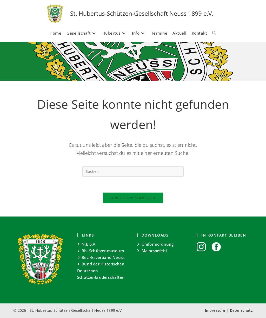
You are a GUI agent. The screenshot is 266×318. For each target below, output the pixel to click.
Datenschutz (241, 310)
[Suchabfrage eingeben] (133, 171)
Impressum (215, 310)
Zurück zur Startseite (133, 197)
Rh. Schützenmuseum (103, 250)
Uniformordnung (158, 244)
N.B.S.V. (89, 244)
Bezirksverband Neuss (103, 257)
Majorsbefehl (154, 250)
